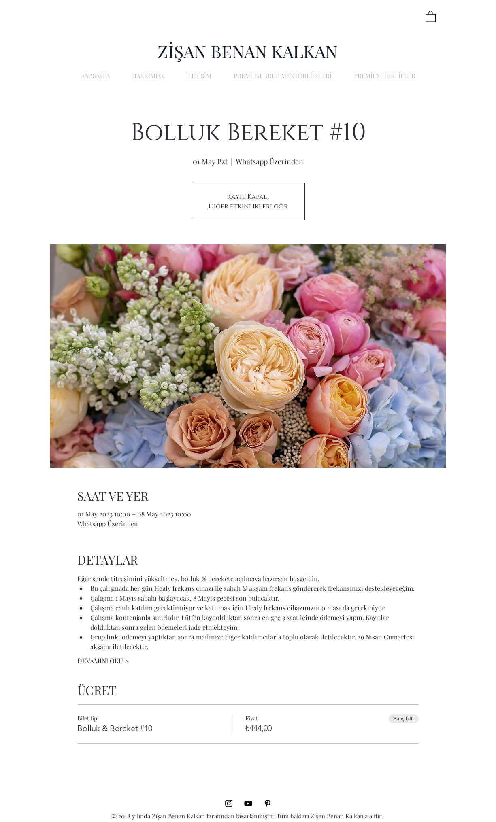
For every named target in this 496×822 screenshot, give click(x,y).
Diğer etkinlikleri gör (248, 206)
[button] (431, 16)
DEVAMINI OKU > (103, 660)
